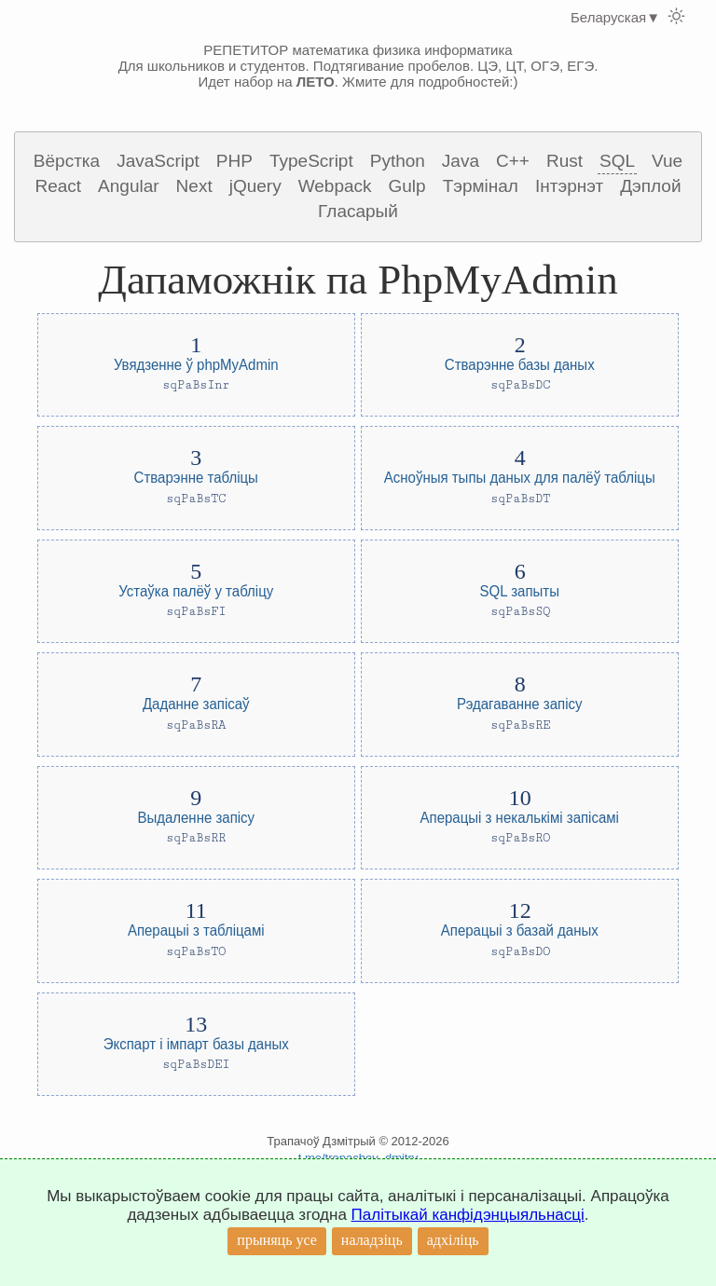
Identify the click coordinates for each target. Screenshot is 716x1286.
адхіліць (453, 1240)
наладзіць (372, 1240)
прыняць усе (277, 1240)
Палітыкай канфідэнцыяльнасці (468, 1215)
